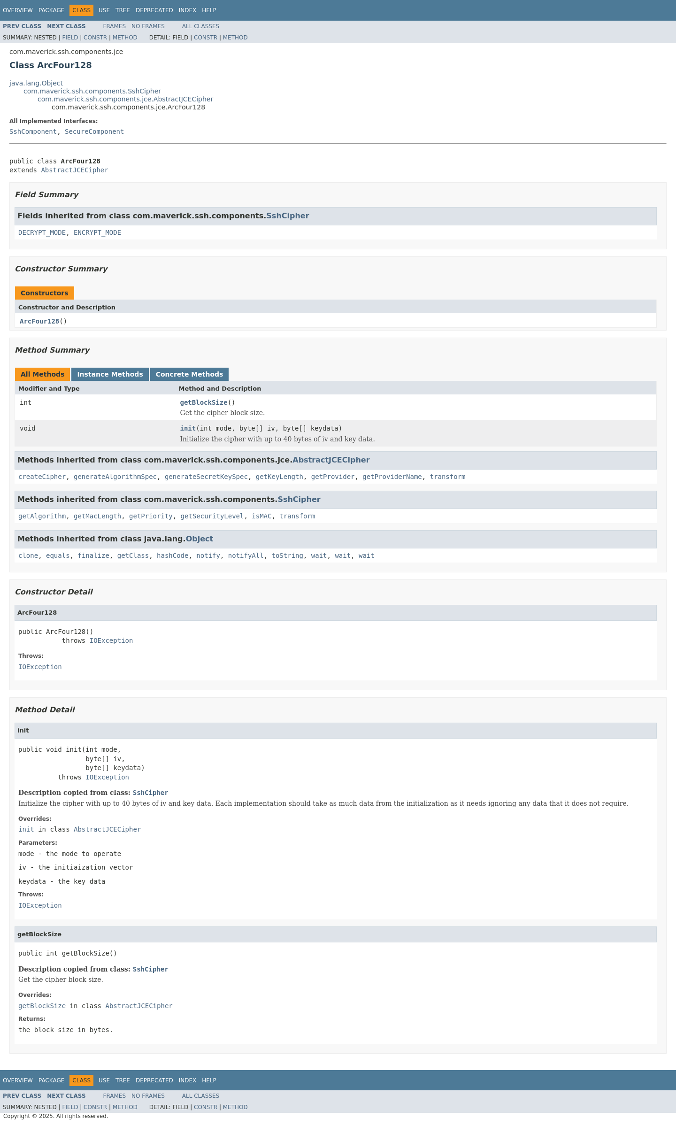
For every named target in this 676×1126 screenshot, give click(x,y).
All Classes (200, 26)
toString (287, 555)
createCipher (42, 476)
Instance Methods (110, 374)
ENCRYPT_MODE (97, 232)
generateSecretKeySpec (206, 476)
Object (200, 538)
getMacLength (97, 516)
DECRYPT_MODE (42, 232)
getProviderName (392, 476)
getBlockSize (204, 402)
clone (28, 555)
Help (209, 10)
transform (448, 476)
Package (51, 10)
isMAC (261, 516)
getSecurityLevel (212, 516)
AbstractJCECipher (74, 170)
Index (188, 10)
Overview (18, 10)
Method (125, 37)
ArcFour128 (39, 321)
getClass (133, 555)
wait (319, 555)
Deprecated (154, 10)
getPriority (151, 516)
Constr (95, 37)
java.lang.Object (36, 83)
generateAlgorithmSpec (115, 476)
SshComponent (33, 131)
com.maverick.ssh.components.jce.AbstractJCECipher (125, 99)
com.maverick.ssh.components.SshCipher (92, 91)
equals (58, 555)
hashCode (172, 555)
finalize (93, 555)
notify (208, 555)
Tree (122, 10)
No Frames (148, 26)
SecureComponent (94, 131)
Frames (114, 26)
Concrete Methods (189, 374)
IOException (111, 640)
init (188, 428)
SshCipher (287, 215)
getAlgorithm (42, 516)
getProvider (333, 476)
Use (104, 10)
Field (70, 37)
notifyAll (246, 555)
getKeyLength (279, 476)
